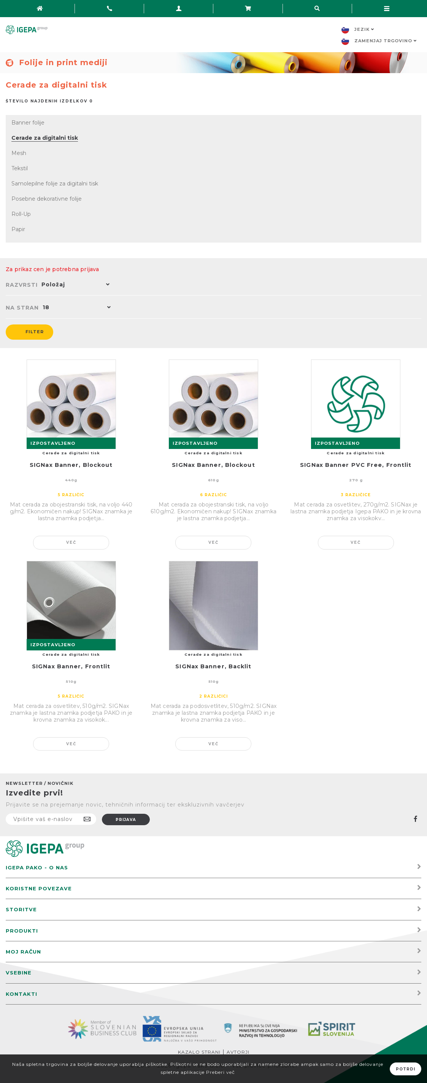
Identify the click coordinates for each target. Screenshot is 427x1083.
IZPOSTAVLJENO (52, 443)
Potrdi (405, 1069)
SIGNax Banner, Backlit (213, 666)
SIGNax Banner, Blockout (71, 465)
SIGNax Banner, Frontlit (71, 666)
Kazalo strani (199, 1052)
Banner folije (27, 122)
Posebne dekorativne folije (46, 198)
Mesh (18, 153)
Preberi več (220, 1072)
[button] (74, 285)
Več (71, 542)
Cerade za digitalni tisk (44, 137)
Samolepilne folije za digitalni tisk (54, 183)
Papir (18, 229)
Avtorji (238, 1052)
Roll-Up (21, 214)
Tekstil (19, 168)
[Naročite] (51, 819)
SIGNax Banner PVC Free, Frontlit (355, 465)
